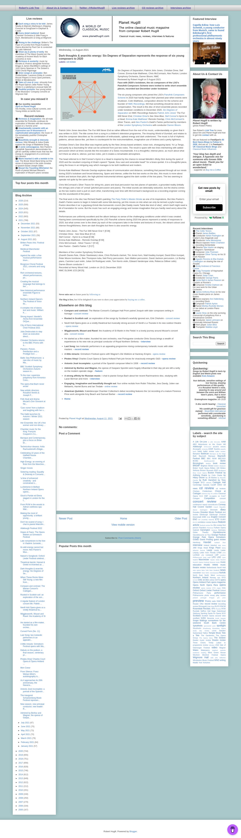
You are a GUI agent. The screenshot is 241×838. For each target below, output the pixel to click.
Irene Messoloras (213, 240)
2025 (21, 204)
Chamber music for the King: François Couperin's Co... (30, 431)
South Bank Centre (215, 623)
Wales (195, 650)
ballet (199, 451)
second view (220, 616)
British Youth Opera (201, 468)
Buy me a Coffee (213, 170)
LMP (216, 555)
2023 (21, 212)
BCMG (195, 461)
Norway (213, 578)
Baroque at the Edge (218, 454)
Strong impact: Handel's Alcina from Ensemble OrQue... (31, 319)
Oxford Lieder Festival (209, 590)
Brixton (203, 470)
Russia (218, 609)
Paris (209, 593)
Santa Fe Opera (214, 613)
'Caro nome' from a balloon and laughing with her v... (32, 409)
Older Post (181, 518)
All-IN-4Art (207, 447)
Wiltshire (222, 658)
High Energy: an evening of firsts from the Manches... (33, 463)
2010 (21, 790)
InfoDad (222, 418)
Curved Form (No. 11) (30, 631)
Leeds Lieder (220, 550)
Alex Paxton (141, 122)
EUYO (195, 522)
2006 (21, 806)
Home (67, 399)
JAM (194, 548)
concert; (223, 502)
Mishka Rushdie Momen (212, 306)
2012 (21, 782)
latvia (224, 548)
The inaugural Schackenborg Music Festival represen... (31, 697)
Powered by (209, 217)
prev (224, 598)
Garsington (205, 530)
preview (198, 600)
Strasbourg (207, 628)
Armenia (205, 449)
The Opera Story (206, 638)
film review (218, 525)
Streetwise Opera (219, 628)
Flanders (202, 528)
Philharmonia (198, 595)
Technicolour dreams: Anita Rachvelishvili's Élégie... (32, 447)
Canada (206, 485)
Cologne (196, 498)
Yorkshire (206, 663)
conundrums (213, 505)
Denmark (214, 510)
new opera (197, 570)
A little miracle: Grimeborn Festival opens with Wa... (32, 645)
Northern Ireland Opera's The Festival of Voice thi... (31, 301)
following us (94, 294)
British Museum (220, 466)
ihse (224, 542)
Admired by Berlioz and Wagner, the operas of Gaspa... (31, 715)
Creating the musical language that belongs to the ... (32, 284)
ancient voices (219, 447)
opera (223, 580)
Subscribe (209, 207)
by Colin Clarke (215, 475)
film (212, 525)
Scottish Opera (208, 616)
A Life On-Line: (214, 442)
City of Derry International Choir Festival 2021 (31, 326)
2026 (21, 201)
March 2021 (26, 738)
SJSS (203, 618)
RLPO (217, 606)
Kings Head (203, 548)
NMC (207, 573)
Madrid (195, 560)
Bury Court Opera (200, 473)
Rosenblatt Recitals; (202, 608)
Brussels (210, 470)
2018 (21, 759)
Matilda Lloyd (211, 327)
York (200, 663)
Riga (212, 606)
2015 (21, 770)
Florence (210, 528)
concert (223, 498)
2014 (21, 774)
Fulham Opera (220, 528)
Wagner (222, 648)
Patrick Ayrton (211, 303)
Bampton (196, 454)
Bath (194, 456)
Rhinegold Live (204, 606)
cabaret (208, 482)
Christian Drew (140, 116)
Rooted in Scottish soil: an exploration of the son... (32, 596)
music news (211, 564)
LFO (224, 553)
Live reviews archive (123, 8)
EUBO (223, 519)
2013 (21, 778)
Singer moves (26, 468)
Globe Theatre (200, 532)
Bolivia (208, 463)
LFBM (219, 553)
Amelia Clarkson (212, 285)
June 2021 (26, 726)
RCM (223, 601)
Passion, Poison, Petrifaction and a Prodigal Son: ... (29, 351)
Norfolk (222, 573)
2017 (21, 763)
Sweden (222, 631)
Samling (204, 613)
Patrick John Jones (166, 113)
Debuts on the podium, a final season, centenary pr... (32, 652)
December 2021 (28, 223)
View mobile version (123, 524)
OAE (200, 580)
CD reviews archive (152, 8)
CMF (206, 496)
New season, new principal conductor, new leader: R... (32, 706)
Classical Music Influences (204, 149)
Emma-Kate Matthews (136, 119)
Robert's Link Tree (29, 8)
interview (145, 341)
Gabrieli (196, 530)
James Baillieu (209, 233)
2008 (21, 798)
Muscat (212, 562)
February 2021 (27, 742)
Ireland (206, 545)
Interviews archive (181, 8)
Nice (203, 573)
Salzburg (196, 613)
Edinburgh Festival (218, 515)
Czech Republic (220, 507)
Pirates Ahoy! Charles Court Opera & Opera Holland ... (32, 661)
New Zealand (214, 570)
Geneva (214, 530)
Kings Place (215, 548)
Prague (211, 598)
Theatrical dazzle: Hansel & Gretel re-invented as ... (32, 563)
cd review (71, 62)
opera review (72, 326)
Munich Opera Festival (201, 562)
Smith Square (220, 618)
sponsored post (210, 626)
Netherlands (211, 567)
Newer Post (65, 518)
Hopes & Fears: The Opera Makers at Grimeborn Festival (32, 534)
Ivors (224, 545)
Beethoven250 (209, 461)
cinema (204, 493)
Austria (217, 449)
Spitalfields (198, 626)
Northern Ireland (200, 577)
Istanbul (213, 545)
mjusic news (214, 560)
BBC (203, 458)
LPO (214, 557)
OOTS (217, 580)
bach (194, 451)
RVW (223, 609)
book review (219, 463)
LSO (219, 557)
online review (111, 386)
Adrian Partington (213, 236)
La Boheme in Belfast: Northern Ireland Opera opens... (32, 489)
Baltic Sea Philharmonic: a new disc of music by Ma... (32, 360)
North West (210, 575)
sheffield (196, 618)
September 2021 (28, 235)
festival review (205, 525)
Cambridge (197, 485)
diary (223, 509)
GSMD (196, 539)
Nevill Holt (221, 567)
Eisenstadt (197, 517)
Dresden (196, 512)
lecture (202, 550)
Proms (208, 601)
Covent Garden (205, 507)
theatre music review (202, 640)
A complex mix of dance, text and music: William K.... (32, 310)
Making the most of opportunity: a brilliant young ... (31, 515)
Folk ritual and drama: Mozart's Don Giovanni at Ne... (32, 401)
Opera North (199, 585)
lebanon (195, 550)
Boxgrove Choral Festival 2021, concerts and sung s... (32, 266)
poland (195, 598)
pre (218, 598)
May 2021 (25, 730)
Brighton (204, 466)
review (195, 606)
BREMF (196, 466)
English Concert (218, 517)
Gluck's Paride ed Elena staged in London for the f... (32, 498)
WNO (216, 660)
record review (82, 349)
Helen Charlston (217, 243)
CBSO (219, 485)
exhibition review (204, 522)
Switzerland (197, 633)
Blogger (133, 831)
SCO (224, 613)
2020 (21, 751)
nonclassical (214, 573)
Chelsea (196, 491)
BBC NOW (212, 459)
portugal (203, 598)
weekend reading (199, 653)
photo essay (210, 595)
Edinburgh (204, 515)
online (211, 580)
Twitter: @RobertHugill (92, 8)
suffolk (214, 631)
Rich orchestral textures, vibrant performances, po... (31, 275)
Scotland (197, 616)
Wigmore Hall (201, 657)
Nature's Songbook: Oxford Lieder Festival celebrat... (32, 557)
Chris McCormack (174, 119)
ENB (208, 517)
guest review (220, 539)
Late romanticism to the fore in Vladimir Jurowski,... (32, 542)
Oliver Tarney (211, 254)
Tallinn (205, 633)
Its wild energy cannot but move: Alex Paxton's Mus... (31, 549)
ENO (195, 519)
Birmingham (198, 463)
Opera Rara (212, 585)
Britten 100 (214, 468)
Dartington (203, 510)
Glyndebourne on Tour (202, 535)
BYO (203, 482)
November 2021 (28, 227)
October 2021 (27, 231)
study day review (201, 631)
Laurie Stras (201, 313)
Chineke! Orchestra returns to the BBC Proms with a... (32, 342)
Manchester (204, 559)
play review (221, 595)
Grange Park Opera (203, 537)
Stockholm (197, 628)
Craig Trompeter (203, 271)
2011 (21, 786)
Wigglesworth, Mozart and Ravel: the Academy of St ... (33, 616)
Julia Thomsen (211, 252)
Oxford (196, 590)
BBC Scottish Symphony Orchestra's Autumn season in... (31, 369)
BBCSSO (222, 459)
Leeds (209, 550)
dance (195, 510)
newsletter (197, 573)
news (223, 570)
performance (220, 593)
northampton (221, 575)
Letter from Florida (208, 553)
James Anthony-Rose (205, 292)
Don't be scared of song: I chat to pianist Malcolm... (32, 523)
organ (219, 588)
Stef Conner (171, 116)
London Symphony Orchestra (138, 125)
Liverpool (209, 555)
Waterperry (205, 650)
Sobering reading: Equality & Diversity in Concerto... (32, 473)
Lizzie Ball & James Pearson (208, 280)
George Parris (212, 278)
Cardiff (213, 485)
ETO (217, 519)
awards (223, 449)
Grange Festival (218, 535)
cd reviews (221, 488)
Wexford (196, 655)
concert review (81, 313)
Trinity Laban (215, 643)
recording (222, 604)
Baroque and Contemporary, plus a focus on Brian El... (33, 440)
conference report (200, 505)
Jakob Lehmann (213, 320)
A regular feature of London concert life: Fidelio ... (32, 602)
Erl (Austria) (203, 519)
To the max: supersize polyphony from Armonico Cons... (33, 377)
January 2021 (27, 746)
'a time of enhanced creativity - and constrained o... (29, 480)
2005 (21, 810)
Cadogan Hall (219, 482)
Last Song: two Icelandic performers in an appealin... (31, 637)
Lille (202, 555)
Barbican (205, 453)
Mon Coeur (25, 668)
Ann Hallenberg (216, 299)
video (214, 647)
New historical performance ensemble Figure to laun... (32, 292)
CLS (201, 496)
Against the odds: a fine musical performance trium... (31, 257)
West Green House (217, 653)
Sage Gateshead (219, 611)
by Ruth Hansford (208, 480)
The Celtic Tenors (203, 231)
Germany (222, 530)
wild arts (214, 658)
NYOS (195, 580)
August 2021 (27, 239)
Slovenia (210, 618)
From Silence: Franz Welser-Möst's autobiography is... (29, 674)
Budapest (222, 470)
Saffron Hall (205, 611)
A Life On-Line (200, 442)
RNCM (223, 606)
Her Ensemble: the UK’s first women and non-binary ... (33, 424)
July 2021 (25, 722)
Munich (223, 560)
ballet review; (220, 451)
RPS (213, 609)
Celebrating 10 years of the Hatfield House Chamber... (32, 455)
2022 (21, 216)
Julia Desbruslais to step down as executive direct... (31, 334)
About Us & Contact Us (59, 8)
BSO (216, 470)
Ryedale (196, 611)
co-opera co (214, 496)
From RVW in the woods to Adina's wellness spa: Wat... (32, 507)
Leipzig (195, 553)
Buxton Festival (215, 473)
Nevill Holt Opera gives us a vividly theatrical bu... (32, 608)
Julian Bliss (212, 325)
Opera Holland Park (202, 582)
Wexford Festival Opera (214, 655)
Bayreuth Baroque (207, 456)
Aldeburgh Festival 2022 (31, 528)
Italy (219, 545)
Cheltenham (207, 491)
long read (207, 557)
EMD (204, 517)
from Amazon (208, 376)
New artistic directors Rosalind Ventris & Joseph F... (29, 392)
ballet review (208, 451)
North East (198, 575)
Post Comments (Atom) (129, 538)
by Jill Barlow (211, 478)
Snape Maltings (200, 620)
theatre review (219, 640)
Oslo (224, 588)
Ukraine (211, 645)
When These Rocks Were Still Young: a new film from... (31, 579)
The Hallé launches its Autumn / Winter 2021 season (31, 416)
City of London (212, 493)
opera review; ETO (208, 588)
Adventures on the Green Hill (212, 444)
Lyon (224, 557)
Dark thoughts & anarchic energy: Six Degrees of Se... (31, 571)
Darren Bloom (174, 125)
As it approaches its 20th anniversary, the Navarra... (31, 682)
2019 (21, 755)
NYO (224, 578)
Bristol (210, 466)
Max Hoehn (209, 247)
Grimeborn (221, 537)
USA (217, 645)
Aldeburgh (197, 446)
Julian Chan (208, 275)
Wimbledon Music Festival (203, 660)
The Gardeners (207, 635)
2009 (21, 794)
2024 (21, 208)
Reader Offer (198, 604)
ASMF (210, 449)
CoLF (223, 496)
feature (98, 371)
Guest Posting (206, 539)
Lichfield (196, 555)
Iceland (217, 542)
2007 (21, 802)
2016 (21, 767)
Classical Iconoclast (221, 405)
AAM (223, 442)
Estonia (211, 519)
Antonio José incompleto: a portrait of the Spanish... (32, 690)
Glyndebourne (219, 532)
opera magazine (218, 582)
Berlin (223, 461)
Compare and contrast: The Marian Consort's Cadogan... (32, 588)
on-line (206, 580)
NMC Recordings (136, 104)
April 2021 (25, 734)
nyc (218, 578)
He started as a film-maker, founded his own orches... (32, 625)
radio (214, 601)
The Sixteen (220, 638)
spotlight (221, 625)
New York (205, 570)
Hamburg (196, 542)
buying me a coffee (136, 299)
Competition (209, 498)
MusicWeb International (215, 411)
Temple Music (215, 633)
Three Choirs (199, 643)
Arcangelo (197, 449)
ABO (195, 444)
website (223, 650)
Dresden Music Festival (211, 512)
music (218, 562)
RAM (219, 601)
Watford (215, 650)
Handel (207, 542)
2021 (21, 220)
